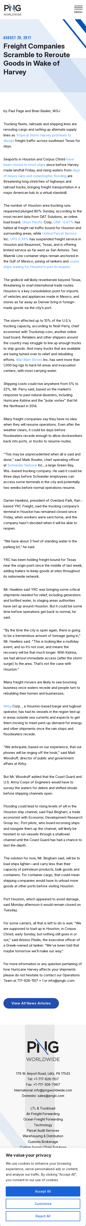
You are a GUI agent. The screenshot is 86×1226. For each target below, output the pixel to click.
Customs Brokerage (43, 1142)
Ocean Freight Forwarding (43, 1119)
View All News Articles (31, 1003)
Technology (43, 1125)
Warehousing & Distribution (43, 1136)
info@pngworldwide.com (53, 1090)
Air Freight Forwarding (43, 1114)
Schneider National (22, 465)
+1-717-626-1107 (46, 1079)
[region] (43, 1187)
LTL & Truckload (43, 1108)
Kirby (7, 706)
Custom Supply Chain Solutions (43, 1147)
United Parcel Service (59, 233)
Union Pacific (32, 222)
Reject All (43, 1216)
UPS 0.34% (20, 239)
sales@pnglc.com (51, 1096)
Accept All (43, 1191)
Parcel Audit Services (43, 1130)
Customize (43, 1204)
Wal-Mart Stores (29, 359)
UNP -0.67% (64, 222)
